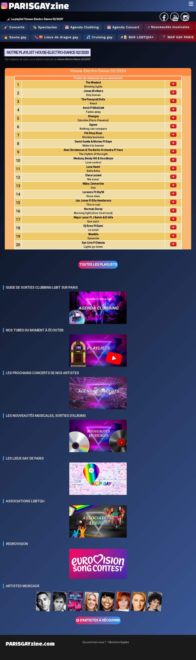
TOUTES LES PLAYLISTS (98, 264)
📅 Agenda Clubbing (82, 27)
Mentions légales (119, 642)
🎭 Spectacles (45, 27)
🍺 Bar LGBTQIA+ (138, 37)
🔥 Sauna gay (15, 37)
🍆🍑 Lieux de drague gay (56, 37)
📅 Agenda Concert (123, 27)
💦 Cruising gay (99, 37)
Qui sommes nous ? (94, 642)
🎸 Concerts (14, 27)
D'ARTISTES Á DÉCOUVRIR (98, 620)
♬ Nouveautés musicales (168, 27)
